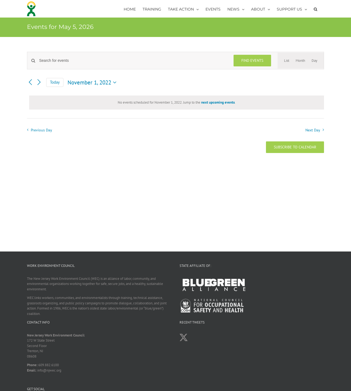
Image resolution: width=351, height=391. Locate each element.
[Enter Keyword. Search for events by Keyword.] (133, 60)
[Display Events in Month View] (300, 61)
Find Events (252, 60)
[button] (315, 9)
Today (55, 82)
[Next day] (39, 82)
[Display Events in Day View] (314, 61)
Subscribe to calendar (295, 147)
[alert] (176, 103)
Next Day (312, 129)
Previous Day (41, 129)
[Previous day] (30, 82)
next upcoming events (218, 102)
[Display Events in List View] (286, 61)
